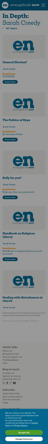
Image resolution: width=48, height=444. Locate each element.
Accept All (24, 432)
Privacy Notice (21, 425)
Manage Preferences (24, 439)
